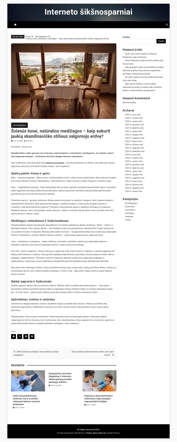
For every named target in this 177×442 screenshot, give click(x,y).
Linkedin (32, 336)
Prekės (128, 220)
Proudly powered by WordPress (71, 433)
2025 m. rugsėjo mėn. (134, 134)
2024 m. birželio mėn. (134, 184)
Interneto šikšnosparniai (88, 12)
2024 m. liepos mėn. (133, 181)
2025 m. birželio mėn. (134, 144)
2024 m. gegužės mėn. (134, 188)
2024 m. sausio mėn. (134, 191)
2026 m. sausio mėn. (134, 121)
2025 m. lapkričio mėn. (134, 128)
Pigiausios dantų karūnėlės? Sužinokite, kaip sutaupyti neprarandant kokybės (98, 398)
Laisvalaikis (130, 210)
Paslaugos (129, 213)
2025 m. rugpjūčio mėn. (135, 138)
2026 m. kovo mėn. (133, 115)
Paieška (126, 37)
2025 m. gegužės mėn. (134, 148)
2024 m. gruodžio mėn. (134, 164)
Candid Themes (113, 433)
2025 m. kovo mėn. (133, 154)
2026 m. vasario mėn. (134, 118)
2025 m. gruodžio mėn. (134, 124)
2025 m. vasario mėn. (134, 158)
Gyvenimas (129, 206)
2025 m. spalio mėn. (133, 131)
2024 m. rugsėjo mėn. (134, 174)
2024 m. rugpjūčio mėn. (135, 178)
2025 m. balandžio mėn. (135, 151)
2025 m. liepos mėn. (133, 141)
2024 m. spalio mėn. (133, 171)
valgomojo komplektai (54, 163)
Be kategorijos (20, 125)
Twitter (20, 336)
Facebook (14, 336)
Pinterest (26, 336)
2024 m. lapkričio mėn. (134, 168)
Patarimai (129, 216)
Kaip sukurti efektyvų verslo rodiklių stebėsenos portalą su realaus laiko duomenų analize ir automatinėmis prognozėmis (142, 87)
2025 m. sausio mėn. (134, 161)
